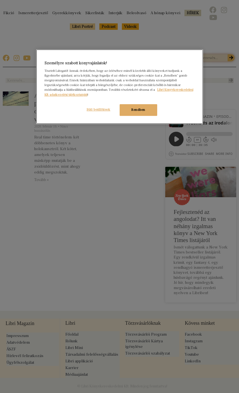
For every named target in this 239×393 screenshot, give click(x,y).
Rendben (138, 110)
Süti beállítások (97, 109)
